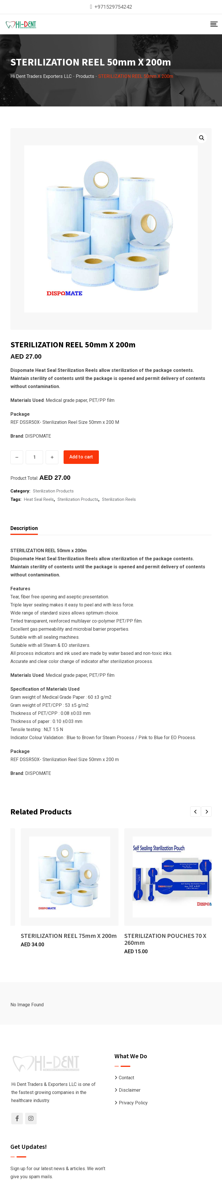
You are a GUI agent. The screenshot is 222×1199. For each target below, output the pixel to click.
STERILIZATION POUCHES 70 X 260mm (165, 939)
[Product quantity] (34, 457)
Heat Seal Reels (39, 499)
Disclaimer (129, 1090)
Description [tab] (24, 528)
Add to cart (81, 457)
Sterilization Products (53, 491)
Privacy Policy (133, 1103)
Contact (126, 1077)
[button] (202, 138)
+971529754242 (113, 7)
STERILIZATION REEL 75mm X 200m (69, 936)
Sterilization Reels (119, 499)
